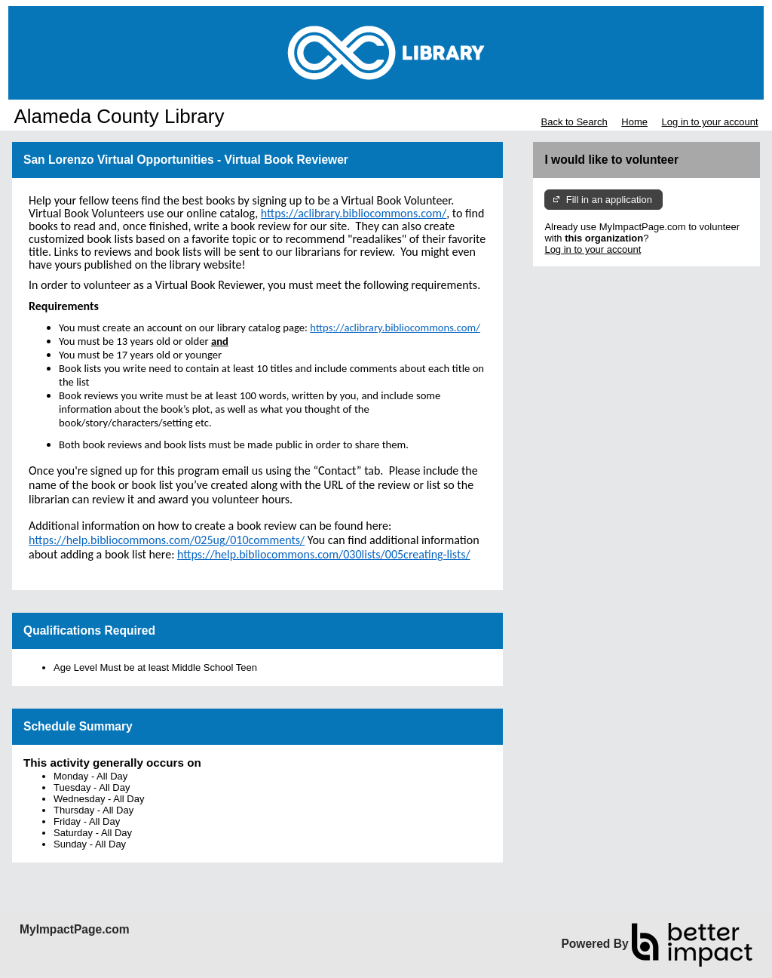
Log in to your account (710, 122)
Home (634, 122)
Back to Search (574, 122)
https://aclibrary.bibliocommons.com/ (395, 327)
